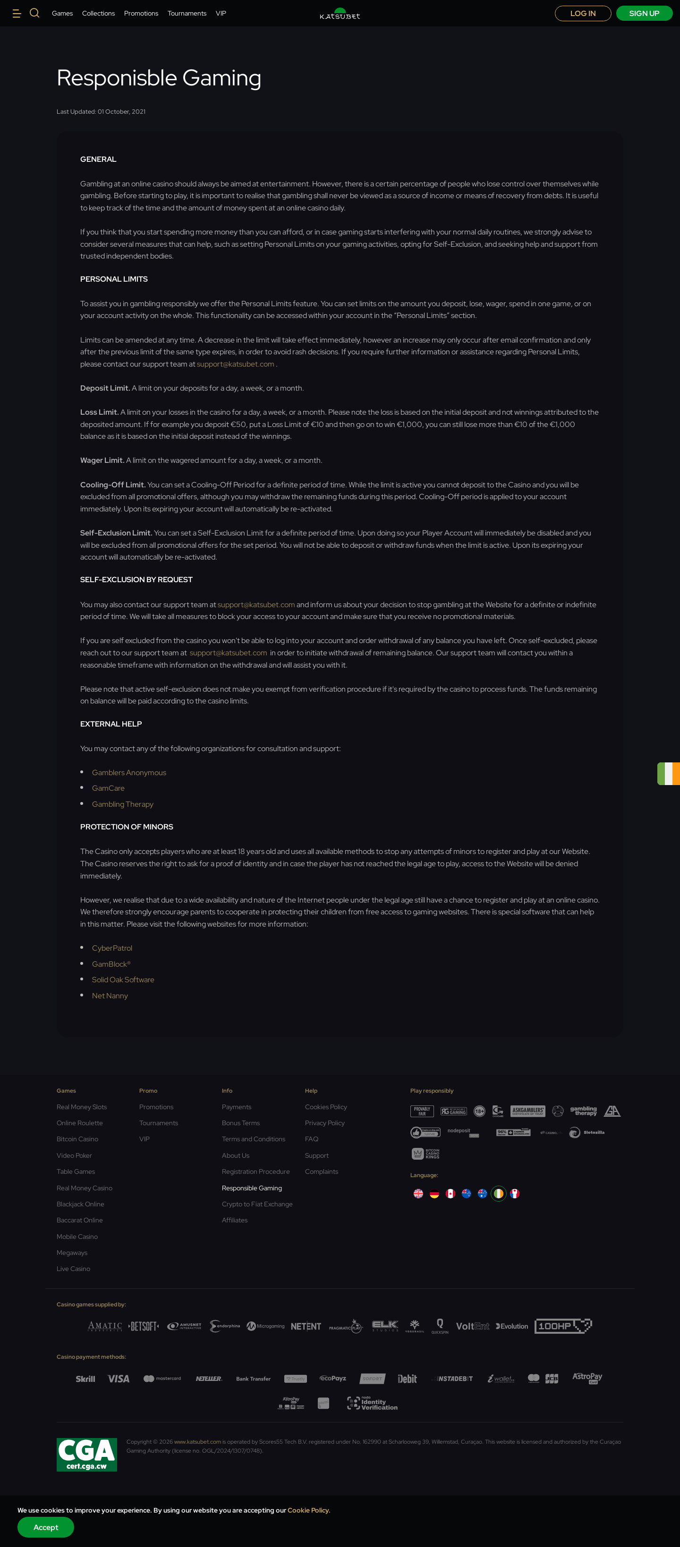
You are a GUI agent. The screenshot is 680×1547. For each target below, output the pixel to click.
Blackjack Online (80, 1204)
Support (317, 1155)
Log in (583, 13)
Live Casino (73, 1268)
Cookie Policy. (309, 1510)
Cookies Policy (326, 1107)
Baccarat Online (80, 1220)
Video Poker (74, 1155)
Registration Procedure (256, 1171)
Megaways (72, 1252)
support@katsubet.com (236, 364)
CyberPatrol (112, 948)
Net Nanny (110, 996)
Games (62, 13)
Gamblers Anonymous (129, 773)
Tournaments (187, 13)
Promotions (141, 13)
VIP (221, 13)
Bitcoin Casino (77, 1139)
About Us (235, 1155)
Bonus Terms (241, 1123)
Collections (98, 13)
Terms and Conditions (253, 1139)
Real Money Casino (84, 1188)
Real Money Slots (82, 1107)
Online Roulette (80, 1123)
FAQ (311, 1139)
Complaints (321, 1171)
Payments (236, 1107)
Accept (46, 1527)
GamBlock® (111, 964)
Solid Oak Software (123, 980)
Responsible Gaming (252, 1188)
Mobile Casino (77, 1236)
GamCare (108, 788)
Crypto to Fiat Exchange (257, 1204)
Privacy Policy (325, 1123)
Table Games (76, 1171)
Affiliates (234, 1220)
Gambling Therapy (122, 804)
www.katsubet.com (197, 1442)
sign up (644, 13)
